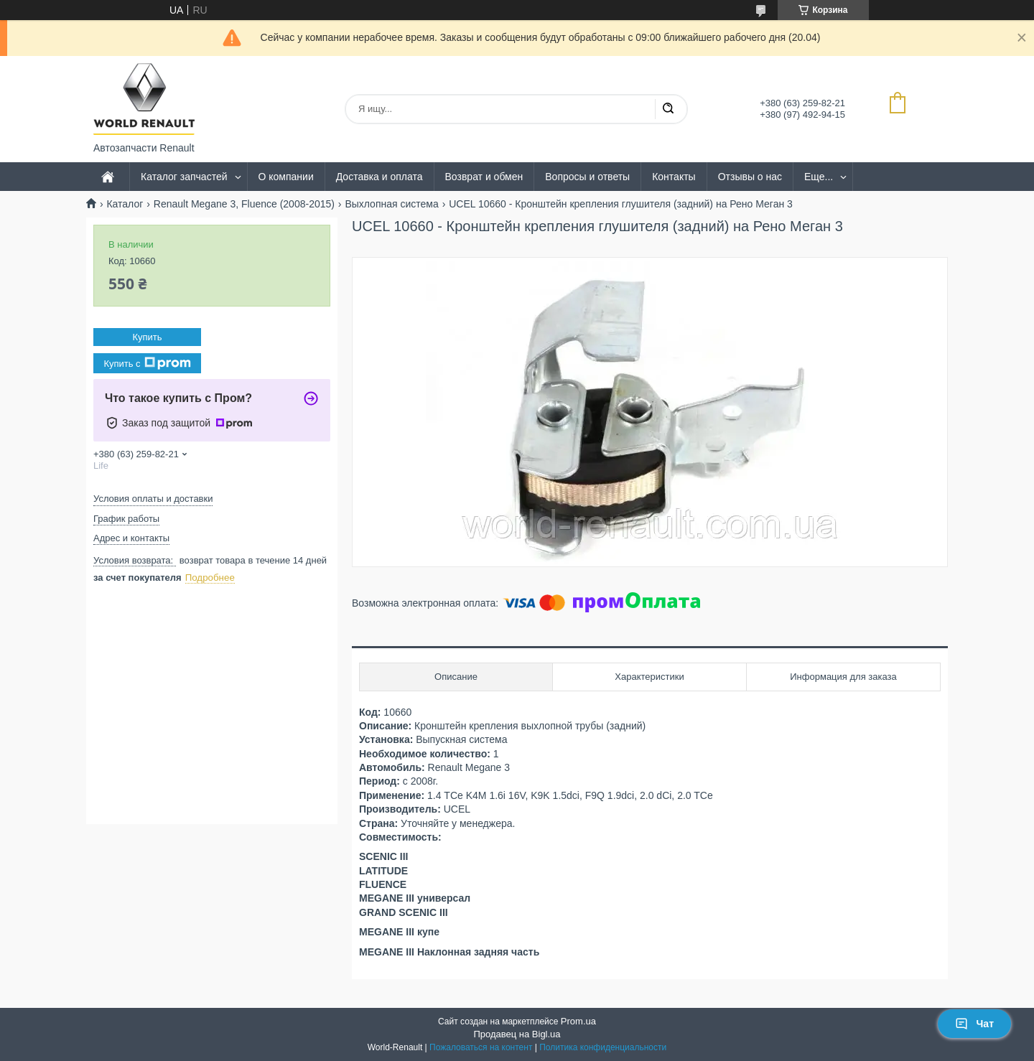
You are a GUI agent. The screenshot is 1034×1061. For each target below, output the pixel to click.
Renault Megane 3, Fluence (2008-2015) (244, 204)
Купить (147, 337)
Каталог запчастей (184, 176)
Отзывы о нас (750, 176)
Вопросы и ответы (587, 176)
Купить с (146, 363)
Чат (974, 1023)
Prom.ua (578, 1021)
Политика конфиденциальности (602, 1047)
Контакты (673, 176)
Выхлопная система (391, 204)
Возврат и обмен (484, 176)
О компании (286, 176)
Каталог (124, 204)
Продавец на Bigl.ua (516, 1034)
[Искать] (668, 109)
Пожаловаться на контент (480, 1047)
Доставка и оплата (379, 176)
